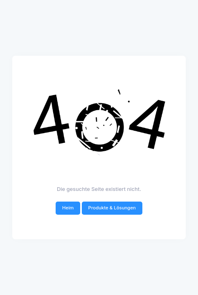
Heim (68, 208)
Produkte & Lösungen (112, 208)
